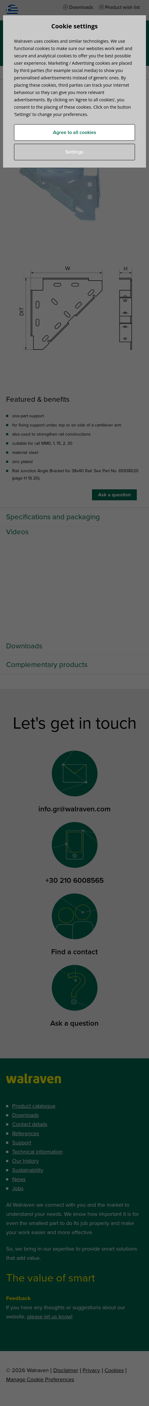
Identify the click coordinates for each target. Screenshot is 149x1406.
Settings (74, 152)
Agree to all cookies (74, 132)
